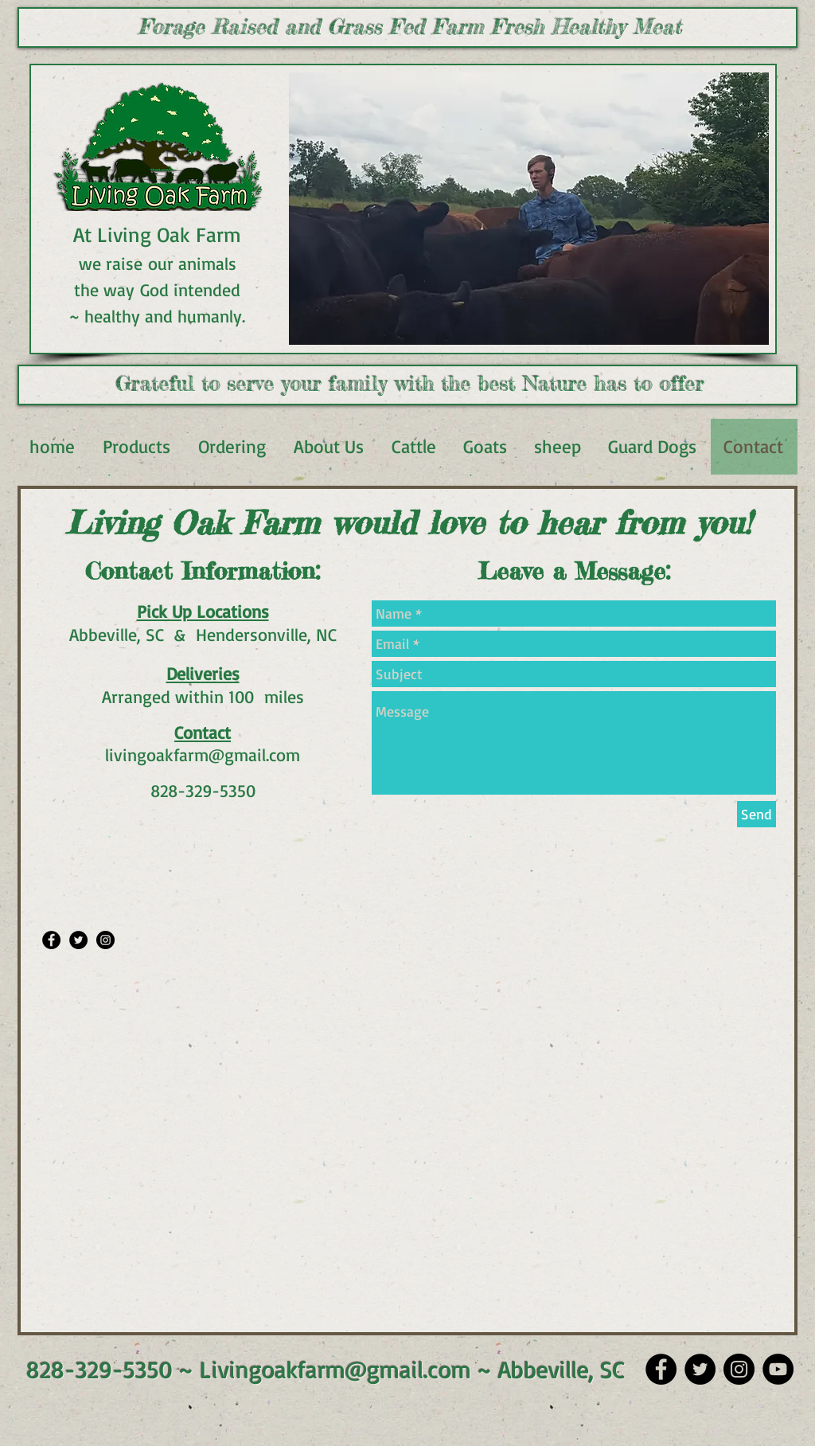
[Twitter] (700, 1369)
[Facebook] (661, 1369)
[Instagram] (739, 1369)
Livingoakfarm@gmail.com (335, 1369)
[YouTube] (778, 1369)
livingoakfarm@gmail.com (202, 754)
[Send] (756, 814)
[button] (529, 208)
